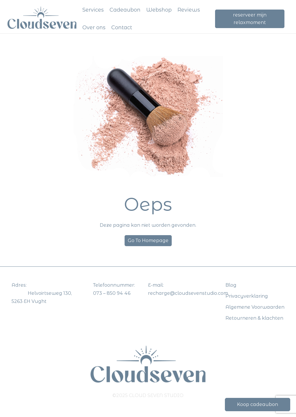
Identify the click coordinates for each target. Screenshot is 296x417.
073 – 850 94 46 (111, 293)
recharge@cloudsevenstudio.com (188, 293)
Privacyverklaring (246, 296)
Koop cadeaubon (257, 404)
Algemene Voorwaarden (254, 307)
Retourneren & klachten (254, 318)
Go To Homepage (148, 240)
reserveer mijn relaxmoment (250, 18)
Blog (230, 285)
